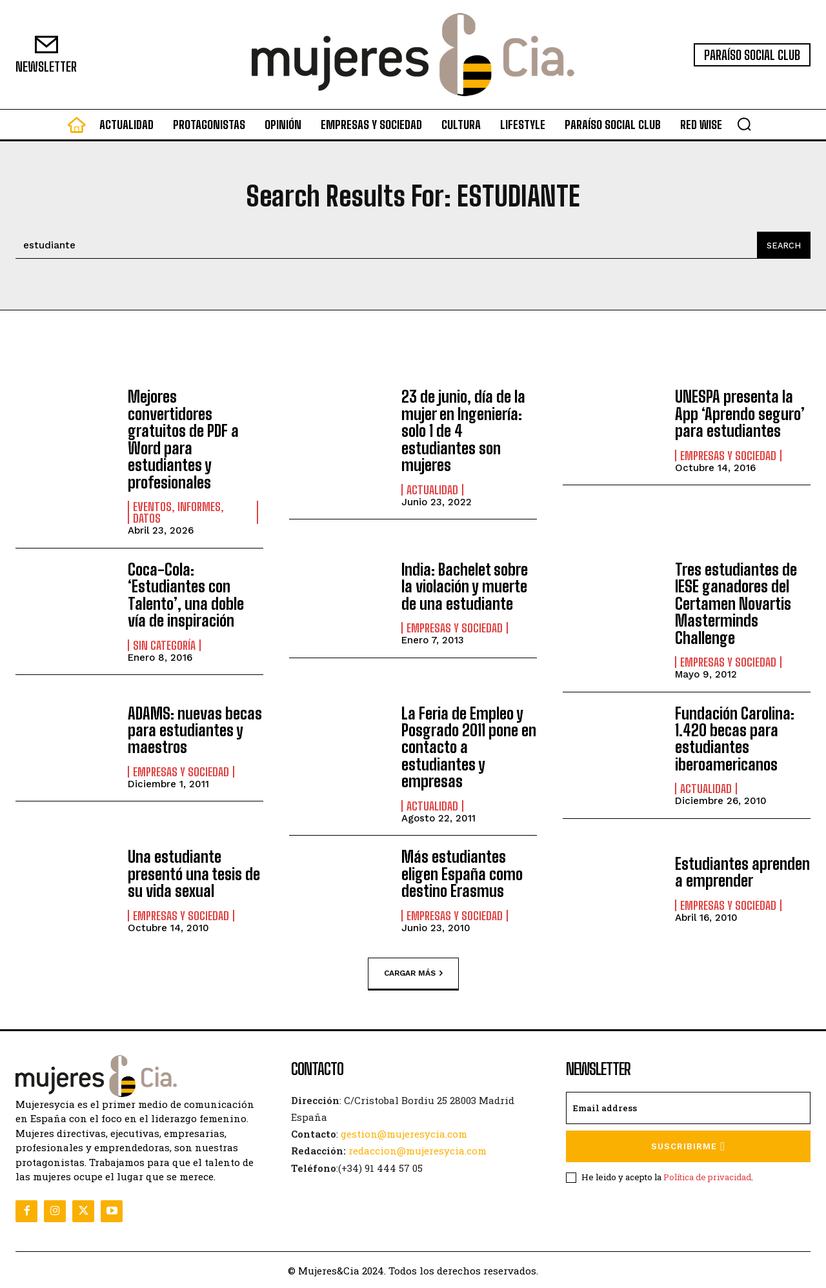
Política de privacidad (707, 1176)
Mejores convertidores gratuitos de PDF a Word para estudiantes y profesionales (183, 439)
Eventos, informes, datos (178, 512)
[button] (744, 123)
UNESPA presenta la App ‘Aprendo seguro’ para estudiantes (740, 413)
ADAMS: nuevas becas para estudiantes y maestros (195, 729)
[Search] (783, 245)
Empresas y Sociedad (728, 455)
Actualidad (432, 489)
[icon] (76, 128)
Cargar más (413, 972)
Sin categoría (164, 644)
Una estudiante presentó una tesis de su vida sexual (194, 873)
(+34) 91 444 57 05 (380, 1166)
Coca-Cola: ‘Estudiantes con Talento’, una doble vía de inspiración (186, 594)
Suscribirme (688, 1146)
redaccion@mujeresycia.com (417, 1149)
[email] (688, 1107)
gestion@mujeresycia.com (404, 1133)
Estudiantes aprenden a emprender (742, 871)
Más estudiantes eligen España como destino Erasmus (462, 873)
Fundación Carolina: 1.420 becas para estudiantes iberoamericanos (734, 738)
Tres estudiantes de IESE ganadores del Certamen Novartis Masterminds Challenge (736, 603)
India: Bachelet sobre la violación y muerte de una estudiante (464, 585)
